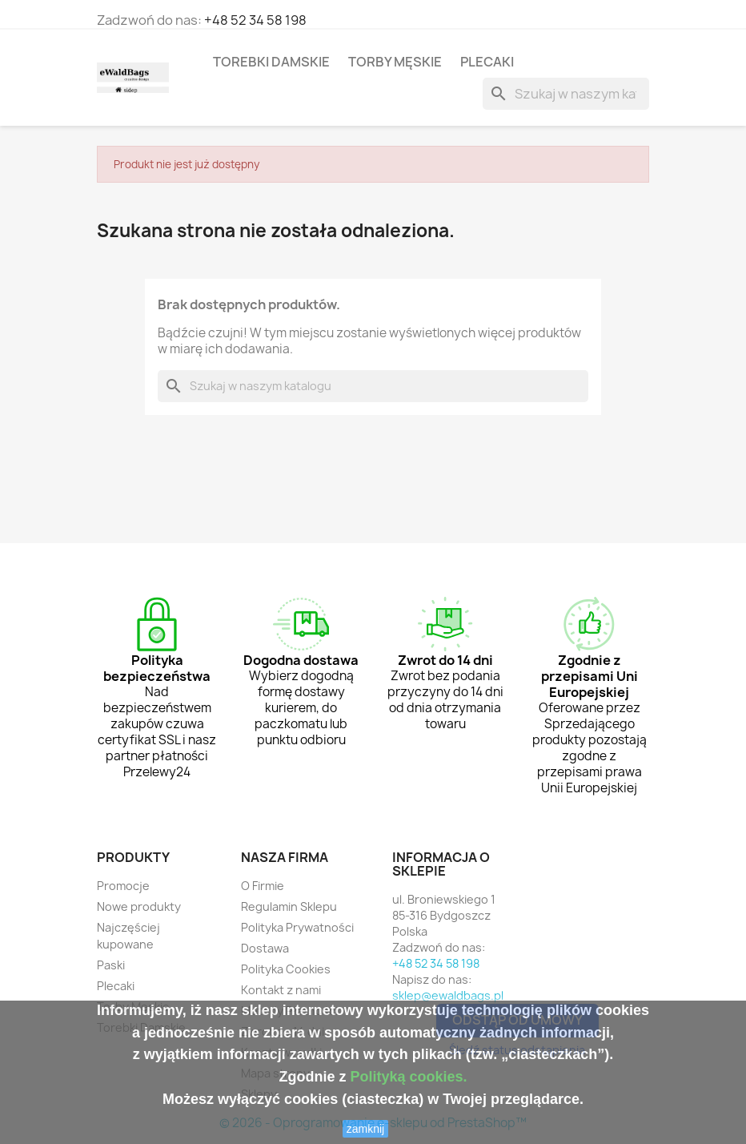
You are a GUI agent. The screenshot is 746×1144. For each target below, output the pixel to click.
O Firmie (262, 885)
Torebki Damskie (271, 61)
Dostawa (265, 948)
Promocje (123, 885)
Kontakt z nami (281, 989)
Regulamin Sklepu (289, 906)
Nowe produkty (139, 906)
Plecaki (487, 61)
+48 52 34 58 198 (255, 20)
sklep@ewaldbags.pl (447, 995)
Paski (111, 965)
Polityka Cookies (286, 969)
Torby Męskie (395, 61)
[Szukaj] (566, 94)
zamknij (365, 1128)
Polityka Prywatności (297, 927)
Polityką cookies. (408, 1077)
